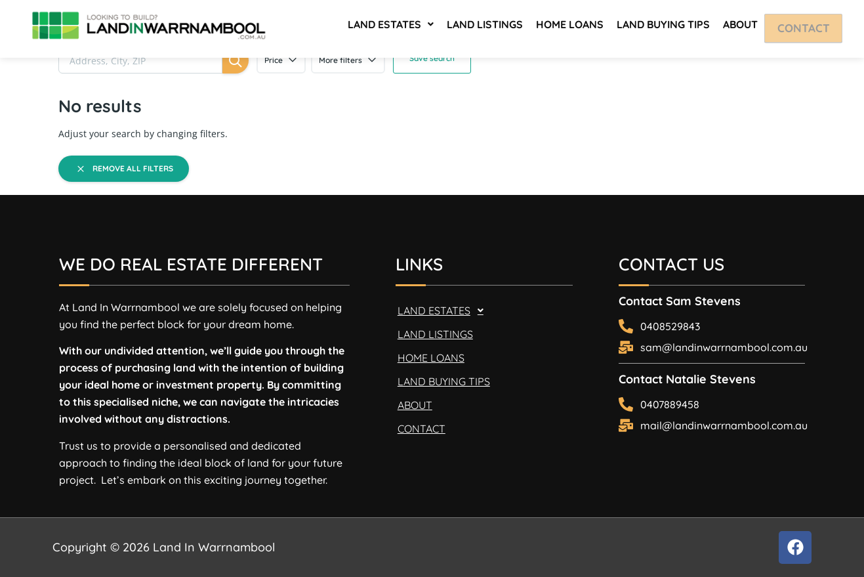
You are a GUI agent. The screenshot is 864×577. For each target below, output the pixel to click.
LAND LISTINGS (485, 26)
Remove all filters (124, 169)
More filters (348, 60)
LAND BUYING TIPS (663, 26)
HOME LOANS (570, 26)
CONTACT (808, 27)
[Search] (235, 60)
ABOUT (740, 26)
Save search (432, 58)
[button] (390, 26)
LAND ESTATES (391, 26)
